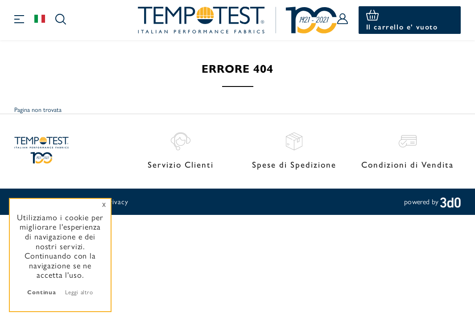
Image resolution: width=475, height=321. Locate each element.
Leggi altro (79, 292)
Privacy (116, 201)
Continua (41, 292)
